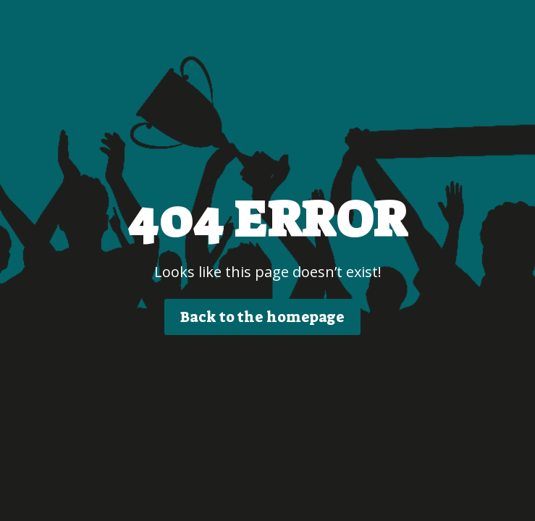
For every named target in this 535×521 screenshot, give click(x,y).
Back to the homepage (262, 317)
